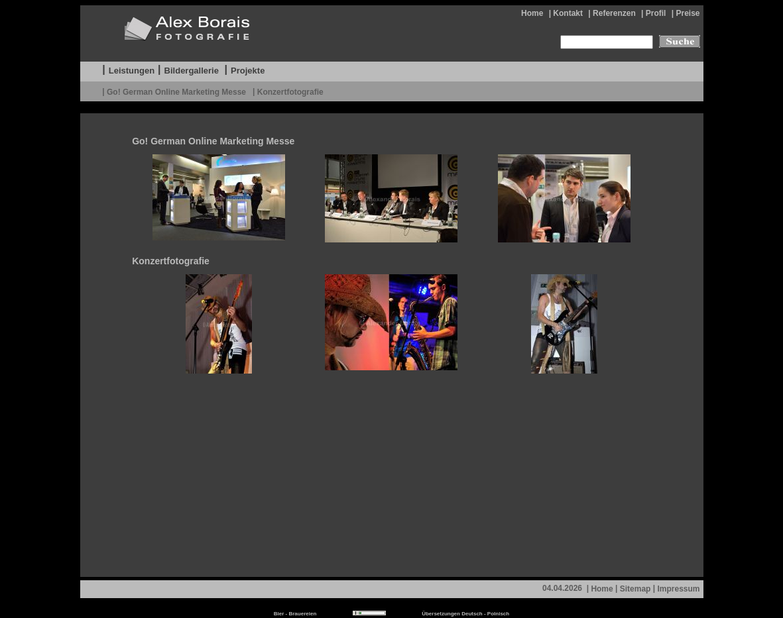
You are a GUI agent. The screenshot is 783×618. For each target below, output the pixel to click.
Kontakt (568, 13)
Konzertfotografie (290, 91)
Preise (687, 13)
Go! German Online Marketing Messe (177, 91)
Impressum (678, 588)
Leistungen (131, 71)
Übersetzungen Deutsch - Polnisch (465, 614)
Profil (656, 13)
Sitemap (635, 588)
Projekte (248, 71)
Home (532, 13)
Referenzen (614, 13)
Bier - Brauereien (295, 614)
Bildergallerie (191, 71)
